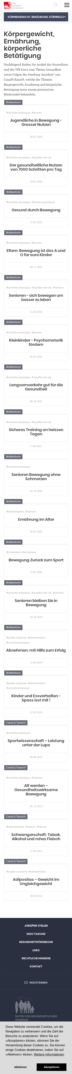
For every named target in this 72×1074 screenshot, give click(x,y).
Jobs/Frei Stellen (36, 925)
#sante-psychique (43, 202)
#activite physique (17, 643)
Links (36, 950)
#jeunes (36, 113)
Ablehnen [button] (20, 1067)
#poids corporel (16, 638)
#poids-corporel (16, 872)
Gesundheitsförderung (36, 942)
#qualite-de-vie (41, 157)
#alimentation (15, 512)
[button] (36, 16)
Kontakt (36, 966)
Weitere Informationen (49, 1054)
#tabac (30, 827)
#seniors (58, 288)
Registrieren (38, 982)
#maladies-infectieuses (21, 552)
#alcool (41, 827)
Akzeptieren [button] (52, 1067)
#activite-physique (18, 113)
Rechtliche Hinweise (36, 958)
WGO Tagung (36, 934)
